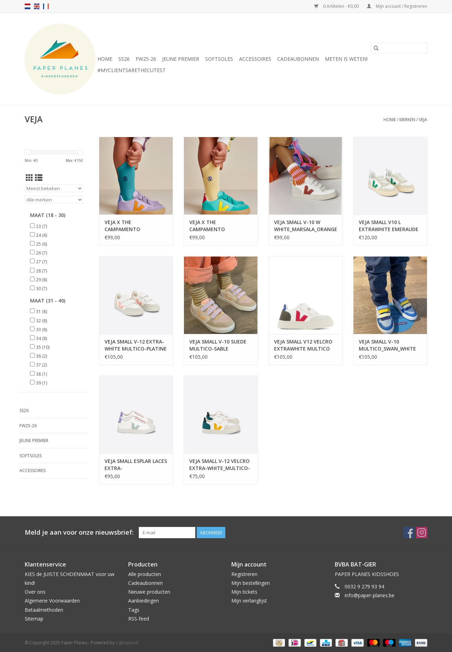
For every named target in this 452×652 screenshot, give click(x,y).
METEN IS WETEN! (346, 58)
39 (41, 383)
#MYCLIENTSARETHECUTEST (131, 70)
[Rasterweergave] (29, 178)
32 (41, 321)
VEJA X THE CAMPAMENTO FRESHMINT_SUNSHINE (216, 226)
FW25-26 (146, 58)
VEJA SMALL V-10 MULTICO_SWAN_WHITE (387, 345)
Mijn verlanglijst (249, 600)
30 (41, 289)
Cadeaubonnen (298, 58)
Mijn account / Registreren (397, 6)
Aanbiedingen (143, 600)
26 (41, 253)
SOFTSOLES (219, 58)
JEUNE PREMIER (180, 58)
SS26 (124, 58)
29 (41, 280)
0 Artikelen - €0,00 (337, 6)
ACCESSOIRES (255, 58)
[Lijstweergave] (38, 178)
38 (41, 374)
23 (41, 226)
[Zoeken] (399, 48)
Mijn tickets (244, 591)
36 (41, 356)
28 (41, 271)
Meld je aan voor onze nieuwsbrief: (79, 532)
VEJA (423, 120)
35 (42, 347)
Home (104, 58)
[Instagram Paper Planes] (421, 532)
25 (41, 244)
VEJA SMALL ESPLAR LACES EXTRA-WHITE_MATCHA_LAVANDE (136, 465)
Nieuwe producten (149, 591)
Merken (407, 120)
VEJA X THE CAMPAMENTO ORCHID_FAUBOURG (128, 226)
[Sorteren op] (54, 188)
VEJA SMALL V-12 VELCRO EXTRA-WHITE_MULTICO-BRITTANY (219, 465)
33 (41, 330)
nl (27, 6)
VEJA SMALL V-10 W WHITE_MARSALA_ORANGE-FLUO (305, 226)
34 (41, 338)
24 (41, 235)
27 (41, 262)
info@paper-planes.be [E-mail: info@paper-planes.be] (369, 595)
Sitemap (34, 618)
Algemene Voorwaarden (52, 600)
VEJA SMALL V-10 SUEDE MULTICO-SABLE (217, 345)
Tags (133, 609)
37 (41, 365)
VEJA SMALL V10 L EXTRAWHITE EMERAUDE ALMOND (388, 226)
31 (41, 312)
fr (46, 6)
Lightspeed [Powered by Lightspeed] (127, 643)
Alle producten (144, 574)
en (37, 6)
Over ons (35, 591)
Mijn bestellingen (250, 583)
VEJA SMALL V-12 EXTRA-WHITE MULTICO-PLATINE (136, 345)
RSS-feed (138, 618)
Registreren (244, 574)
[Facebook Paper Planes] (409, 532)
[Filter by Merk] (54, 200)
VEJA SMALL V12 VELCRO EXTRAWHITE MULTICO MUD (303, 345)
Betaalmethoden (44, 609)
